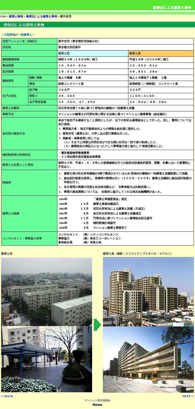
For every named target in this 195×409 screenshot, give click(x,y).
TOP (3, 16)
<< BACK (7, 396)
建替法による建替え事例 (41, 16)
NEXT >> (188, 396)
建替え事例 (15, 16)
